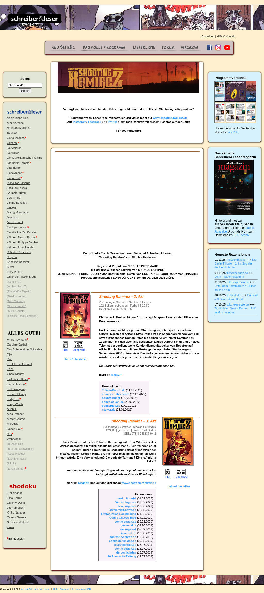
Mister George (16, 418)
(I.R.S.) (11, 463)
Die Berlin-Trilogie (18, 162)
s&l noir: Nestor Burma (21, 237)
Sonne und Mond (18, 522)
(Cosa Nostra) (16, 453)
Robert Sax (14, 428)
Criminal (12, 143)
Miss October (15, 413)
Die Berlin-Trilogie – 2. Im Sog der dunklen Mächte (235, 263)
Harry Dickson (16, 384)
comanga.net (127, 529)
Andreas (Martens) (18, 127)
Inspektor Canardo (18, 183)
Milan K (12, 409)
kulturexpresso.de (237, 282)
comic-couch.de (113, 401)
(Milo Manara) (16, 301)
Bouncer (12, 132)
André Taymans (17, 339)
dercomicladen (126, 552)
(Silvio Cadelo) (16, 310)
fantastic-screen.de (123, 537)
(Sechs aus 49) (16, 306)
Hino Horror (14, 497)
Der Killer (13, 152)
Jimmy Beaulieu (17, 202)
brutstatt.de (233, 295)
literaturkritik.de (236, 259)
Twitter (112, 121)
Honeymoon (14, 172)
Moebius (12, 217)
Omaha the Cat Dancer (21, 232)
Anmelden (208, 36)
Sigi (9, 434)
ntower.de (108, 409)
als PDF (233, 132)
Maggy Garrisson (18, 212)
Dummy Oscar (16, 502)
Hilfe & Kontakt (226, 36)
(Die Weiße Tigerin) (19, 291)
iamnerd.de (128, 533)
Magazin (116, 374)
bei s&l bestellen (76, 359)
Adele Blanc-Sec (17, 117)
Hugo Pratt (14, 178)
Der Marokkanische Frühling (25, 157)
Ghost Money (15, 373)
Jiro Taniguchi (15, 507)
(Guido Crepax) (16, 296)
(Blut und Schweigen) (20, 448)
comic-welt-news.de (122, 509)
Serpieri (12, 257)
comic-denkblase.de (122, 540)
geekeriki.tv (128, 525)
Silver (10, 266)
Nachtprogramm (17, 227)
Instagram (79, 121)
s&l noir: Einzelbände (20, 247)
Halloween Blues (17, 379)
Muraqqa (12, 423)
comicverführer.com (115, 394)
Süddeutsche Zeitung (121, 556)
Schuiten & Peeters (19, 252)
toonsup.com (127, 506)
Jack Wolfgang (16, 389)
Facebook (94, 121)
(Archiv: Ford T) (17, 286)
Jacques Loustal (17, 187)
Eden (10, 369)
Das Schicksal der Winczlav (24, 349)
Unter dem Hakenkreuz (21, 276)
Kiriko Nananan (16, 512)
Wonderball (14, 438)
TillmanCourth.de (113, 390)
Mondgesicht (15, 222)
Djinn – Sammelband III (229, 276)
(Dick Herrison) (16, 458)
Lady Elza (13, 399)
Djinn (10, 354)
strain (10, 527)
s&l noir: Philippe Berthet (22, 242)
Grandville (13, 167)
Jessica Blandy (16, 394)
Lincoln (11, 207)
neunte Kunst (111, 397)
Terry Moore (14, 271)
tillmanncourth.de (237, 272)
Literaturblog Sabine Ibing (118, 513)
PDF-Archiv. (242, 235)
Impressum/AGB (81, 589)
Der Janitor (14, 147)
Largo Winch (15, 404)
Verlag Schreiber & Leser (35, 589)
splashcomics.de (124, 544)
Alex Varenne (15, 122)
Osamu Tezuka (16, 517)
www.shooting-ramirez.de (170, 117)
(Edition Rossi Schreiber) (22, 315)
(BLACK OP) (15, 443)
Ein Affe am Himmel (19, 364)
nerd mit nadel (126, 498)
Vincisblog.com (125, 502)
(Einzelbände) (16, 468)
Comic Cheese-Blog (122, 517)
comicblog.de (111, 405)
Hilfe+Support (61, 589)
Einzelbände (15, 492)
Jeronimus (13, 197)
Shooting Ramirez (18, 261)
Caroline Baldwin (17, 344)
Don (9, 359)
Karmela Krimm (17, 192)
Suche (25, 79)
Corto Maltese (16, 137)
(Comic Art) (14, 281)
